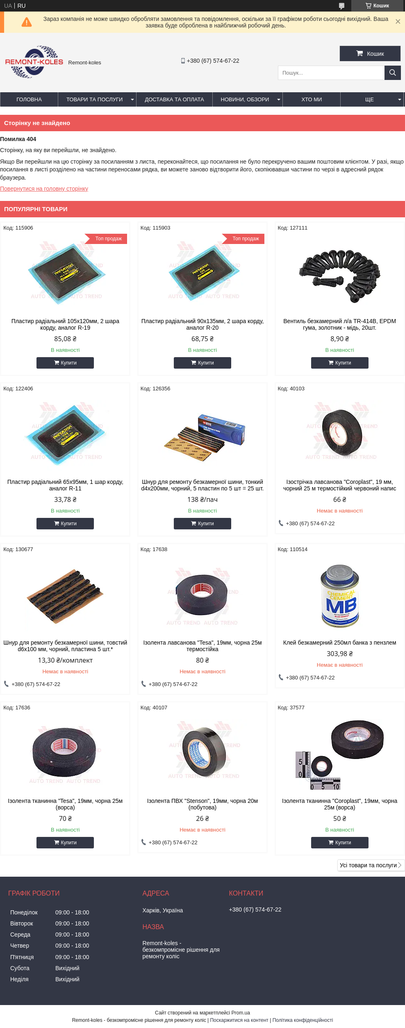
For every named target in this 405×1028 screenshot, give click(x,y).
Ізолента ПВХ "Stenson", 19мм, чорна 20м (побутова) (202, 804)
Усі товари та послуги (368, 865)
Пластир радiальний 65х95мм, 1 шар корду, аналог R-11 (65, 485)
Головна (29, 99)
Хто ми (311, 99)
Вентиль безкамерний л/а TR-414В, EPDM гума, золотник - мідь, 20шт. (339, 324)
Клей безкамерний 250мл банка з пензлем (339, 642)
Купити (69, 363)
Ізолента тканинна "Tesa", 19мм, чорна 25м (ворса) (65, 804)
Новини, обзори (245, 99)
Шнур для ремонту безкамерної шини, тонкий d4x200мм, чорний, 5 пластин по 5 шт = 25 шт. (202, 485)
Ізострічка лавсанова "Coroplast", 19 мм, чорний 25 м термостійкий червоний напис (339, 485)
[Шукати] (393, 73)
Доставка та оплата (174, 99)
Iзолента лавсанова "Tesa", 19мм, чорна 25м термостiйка (202, 645)
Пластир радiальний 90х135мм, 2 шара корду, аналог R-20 (202, 324)
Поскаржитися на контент (239, 1020)
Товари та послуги (94, 99)
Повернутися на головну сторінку (44, 188)
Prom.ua (241, 1013)
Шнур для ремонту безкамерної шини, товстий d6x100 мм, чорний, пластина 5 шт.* (65, 645)
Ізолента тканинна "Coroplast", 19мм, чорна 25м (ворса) (339, 804)
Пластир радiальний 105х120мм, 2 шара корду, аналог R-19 (65, 324)
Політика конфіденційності (303, 1020)
